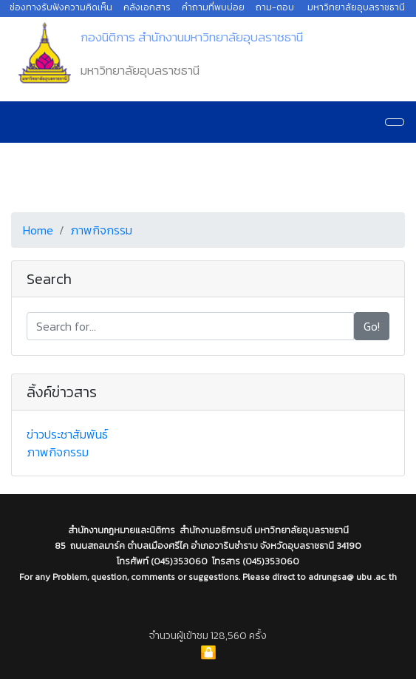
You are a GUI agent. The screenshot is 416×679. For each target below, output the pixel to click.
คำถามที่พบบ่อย (213, 7)
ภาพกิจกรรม (101, 230)
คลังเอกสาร (147, 7)
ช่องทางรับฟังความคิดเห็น (61, 7)
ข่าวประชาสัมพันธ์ (67, 434)
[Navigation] (394, 122)
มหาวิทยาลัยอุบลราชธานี (356, 7)
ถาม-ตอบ (275, 7)
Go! (372, 326)
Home (38, 230)
